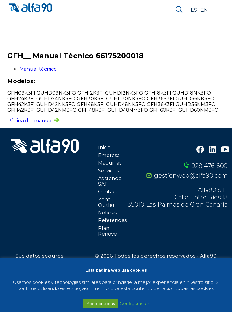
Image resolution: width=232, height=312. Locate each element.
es (194, 10)
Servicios (108, 171)
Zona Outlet (106, 202)
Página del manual (33, 121)
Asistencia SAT (109, 181)
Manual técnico (38, 69)
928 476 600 (210, 165)
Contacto (109, 192)
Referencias (112, 220)
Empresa (109, 155)
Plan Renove (107, 231)
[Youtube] (225, 150)
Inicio (104, 147)
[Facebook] (200, 150)
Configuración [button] (135, 303)
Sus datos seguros (39, 256)
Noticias (107, 213)
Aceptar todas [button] (101, 303)
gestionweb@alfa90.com (191, 175)
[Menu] (219, 10)
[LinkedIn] (212, 150)
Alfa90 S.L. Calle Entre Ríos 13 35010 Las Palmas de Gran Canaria (178, 197)
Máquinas (109, 163)
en (204, 10)
